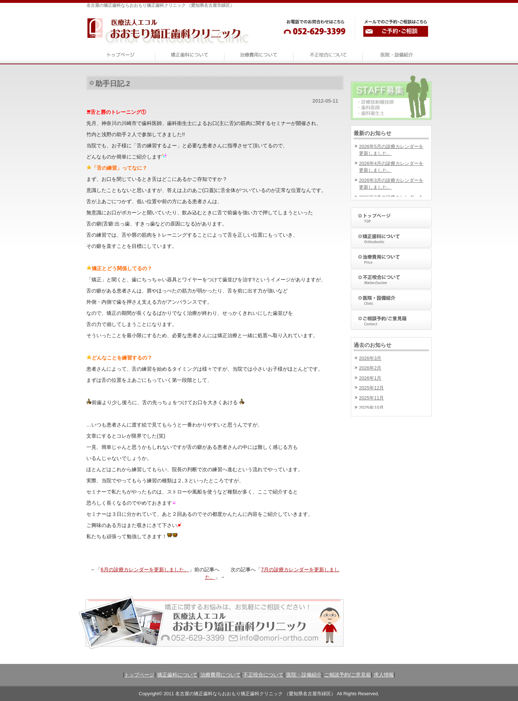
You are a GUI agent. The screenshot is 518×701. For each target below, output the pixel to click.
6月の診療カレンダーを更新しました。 (145, 569)
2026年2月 (370, 368)
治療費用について (220, 675)
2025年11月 (371, 398)
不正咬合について (263, 675)
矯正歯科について (177, 675)
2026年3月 (370, 358)
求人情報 (384, 675)
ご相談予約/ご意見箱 (347, 675)
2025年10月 (371, 407)
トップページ (139, 675)
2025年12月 (371, 387)
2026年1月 (370, 378)
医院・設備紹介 (304, 675)
